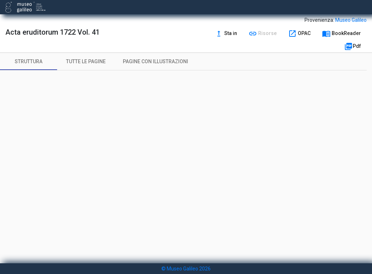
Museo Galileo (351, 20)
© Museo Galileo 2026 (186, 268)
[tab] (28, 61)
